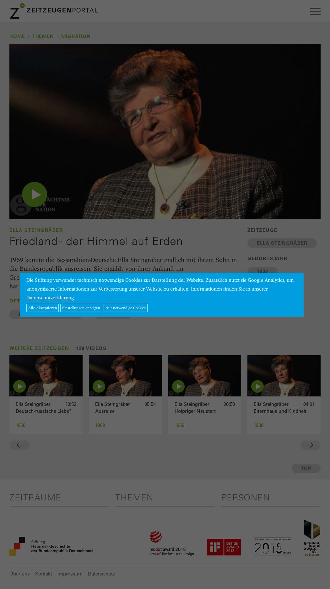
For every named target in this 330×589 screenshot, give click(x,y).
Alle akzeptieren (42, 307)
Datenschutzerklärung (50, 298)
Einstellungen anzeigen (81, 307)
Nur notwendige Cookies (125, 307)
